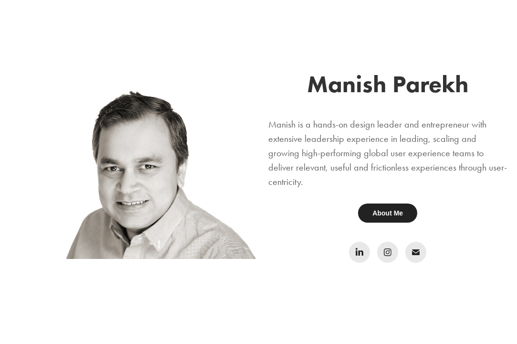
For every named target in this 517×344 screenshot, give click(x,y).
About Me (387, 213)
